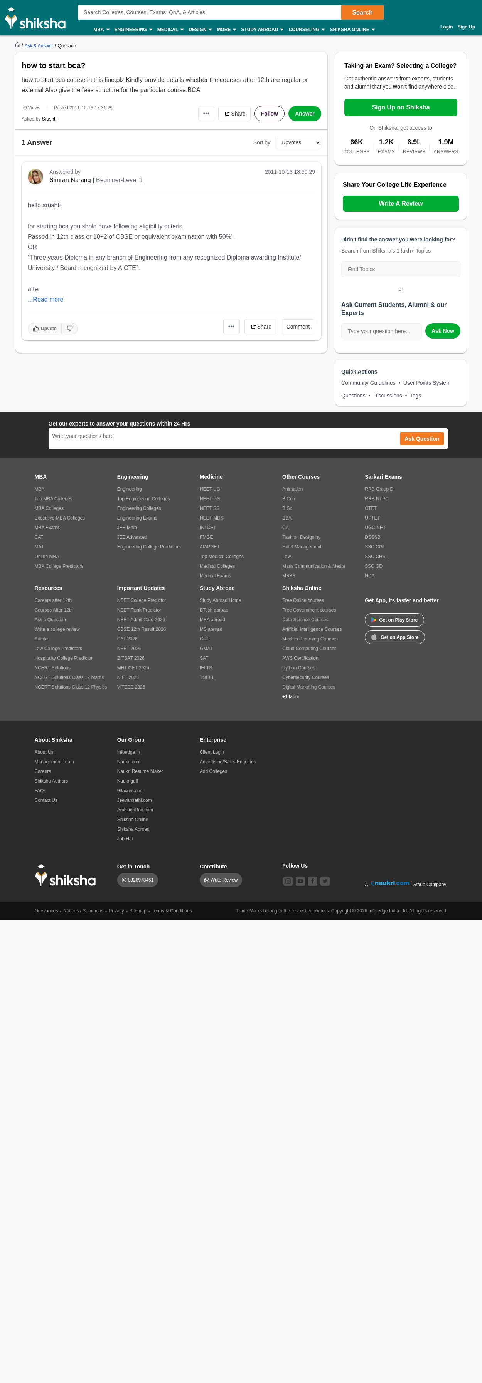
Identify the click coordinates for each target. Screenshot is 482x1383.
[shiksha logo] (68, 875)
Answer (305, 114)
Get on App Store (394, 636)
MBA (100, 29)
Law (286, 556)
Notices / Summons (83, 911)
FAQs (40, 790)
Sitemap (138, 911)
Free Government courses (309, 610)
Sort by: (262, 142)
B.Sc (287, 508)
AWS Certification (300, 658)
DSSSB (373, 537)
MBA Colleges (49, 508)
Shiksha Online (352, 29)
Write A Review (401, 203)
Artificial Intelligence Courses (312, 629)
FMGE (206, 537)
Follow (269, 114)
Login (446, 27)
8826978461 (141, 880)
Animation (292, 489)
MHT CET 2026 (133, 668)
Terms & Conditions (172, 911)
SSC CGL (375, 547)
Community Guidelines (368, 383)
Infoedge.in (128, 752)
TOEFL (207, 677)
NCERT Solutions (53, 668)
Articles (42, 639)
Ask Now (442, 331)
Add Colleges (213, 771)
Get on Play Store (394, 620)
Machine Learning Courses (309, 639)
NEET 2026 (129, 648)
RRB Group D (379, 489)
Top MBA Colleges (53, 498)
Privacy (116, 911)
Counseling (306, 29)
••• (206, 113)
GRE (205, 639)
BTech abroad (214, 610)
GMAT (206, 648)
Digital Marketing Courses (308, 687)
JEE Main (127, 527)
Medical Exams (215, 575)
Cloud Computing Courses (309, 648)
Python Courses (298, 668)
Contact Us (46, 800)
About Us (44, 752)
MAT (39, 547)
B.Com (289, 498)
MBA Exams (47, 527)
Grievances (46, 911)
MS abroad (211, 629)
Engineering (133, 29)
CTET (371, 508)
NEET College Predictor (141, 600)
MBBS (288, 575)
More (226, 29)
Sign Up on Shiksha (401, 107)
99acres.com (130, 790)
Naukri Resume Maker (140, 771)
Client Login (212, 752)
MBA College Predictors (59, 566)
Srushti (49, 119)
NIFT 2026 (128, 677)
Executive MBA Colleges (60, 518)
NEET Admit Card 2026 (141, 619)
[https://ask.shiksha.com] (40, 45)
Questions (353, 395)
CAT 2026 (127, 639)
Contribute (213, 866)
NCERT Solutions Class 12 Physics (71, 687)
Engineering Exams (137, 518)
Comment (298, 327)
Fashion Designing (301, 537)
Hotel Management (301, 547)
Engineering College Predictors (149, 547)
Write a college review (57, 629)
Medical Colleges (217, 566)
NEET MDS (212, 518)
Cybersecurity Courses (305, 677)
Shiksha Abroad (133, 829)
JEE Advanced (132, 537)
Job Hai (125, 839)
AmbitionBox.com (135, 810)
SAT (204, 658)
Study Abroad (262, 29)
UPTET (372, 518)
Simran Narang (70, 180)
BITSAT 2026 (131, 658)
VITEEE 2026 (131, 687)
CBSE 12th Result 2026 (141, 629)
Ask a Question (50, 619)
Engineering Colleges (139, 508)
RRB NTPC (376, 498)
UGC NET (375, 527)
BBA (287, 518)
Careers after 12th (53, 600)
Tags (415, 395)
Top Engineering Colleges (143, 498)
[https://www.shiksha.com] (18, 45)
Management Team (54, 761)
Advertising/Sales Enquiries (228, 761)
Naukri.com (129, 761)
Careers (43, 771)
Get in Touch (133, 866)
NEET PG (210, 498)
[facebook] (313, 881)
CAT (39, 537)
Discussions (387, 395)
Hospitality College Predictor (64, 658)
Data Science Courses (305, 619)
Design (200, 29)
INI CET (208, 527)
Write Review (224, 880)
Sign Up (466, 27)
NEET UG (210, 489)
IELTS (206, 668)
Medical (170, 29)
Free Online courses (303, 600)
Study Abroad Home (220, 600)
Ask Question (421, 439)
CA (285, 527)
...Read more (45, 299)
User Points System (427, 383)
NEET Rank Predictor (139, 610)
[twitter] (325, 881)
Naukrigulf (127, 781)
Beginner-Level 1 (119, 180)
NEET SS (209, 508)
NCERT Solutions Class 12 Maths (69, 677)
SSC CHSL (376, 556)
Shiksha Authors (51, 781)
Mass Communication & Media (313, 566)
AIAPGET (210, 547)
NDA (369, 575)
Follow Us (295, 866)
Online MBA (47, 556)
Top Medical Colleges (222, 556)
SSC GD (374, 566)
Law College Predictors (58, 648)
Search (362, 12)
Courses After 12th (54, 610)
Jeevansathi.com (134, 800)
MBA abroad (212, 619)
